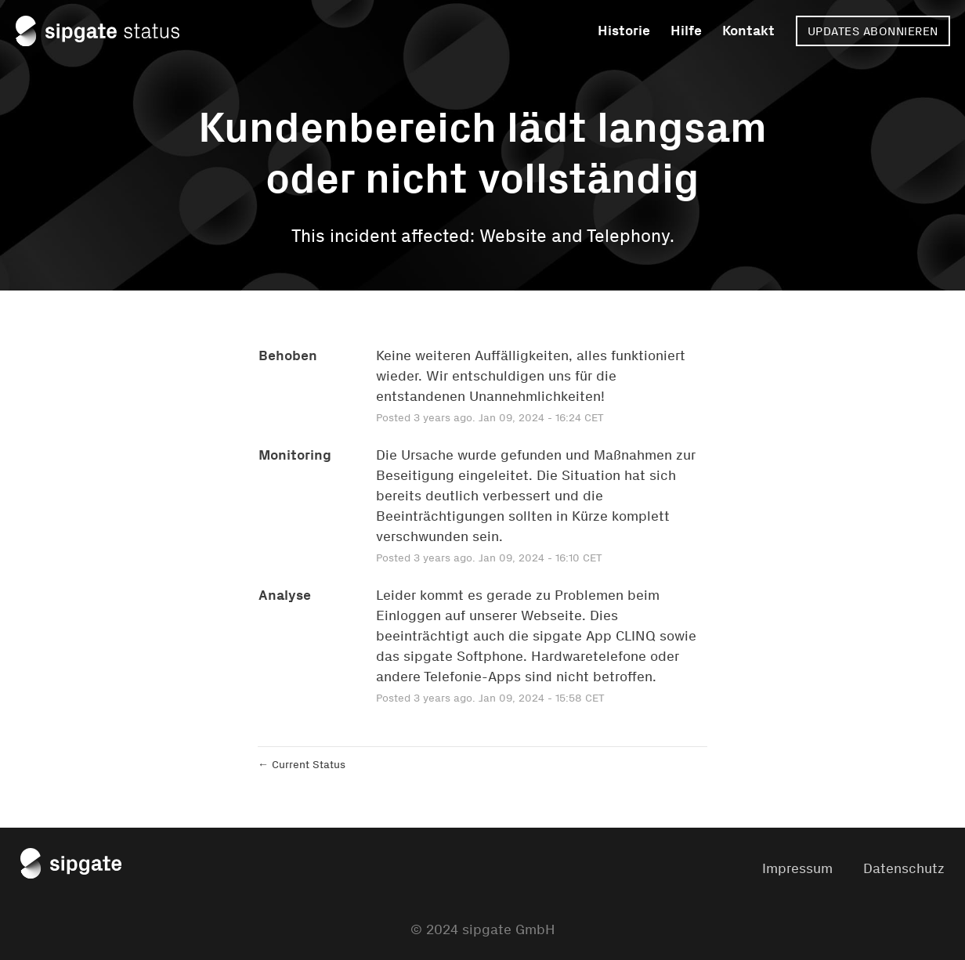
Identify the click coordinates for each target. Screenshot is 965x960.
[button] (873, 31)
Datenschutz (904, 868)
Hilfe (686, 30)
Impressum (797, 868)
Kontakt (748, 30)
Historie (624, 30)
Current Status (301, 764)
